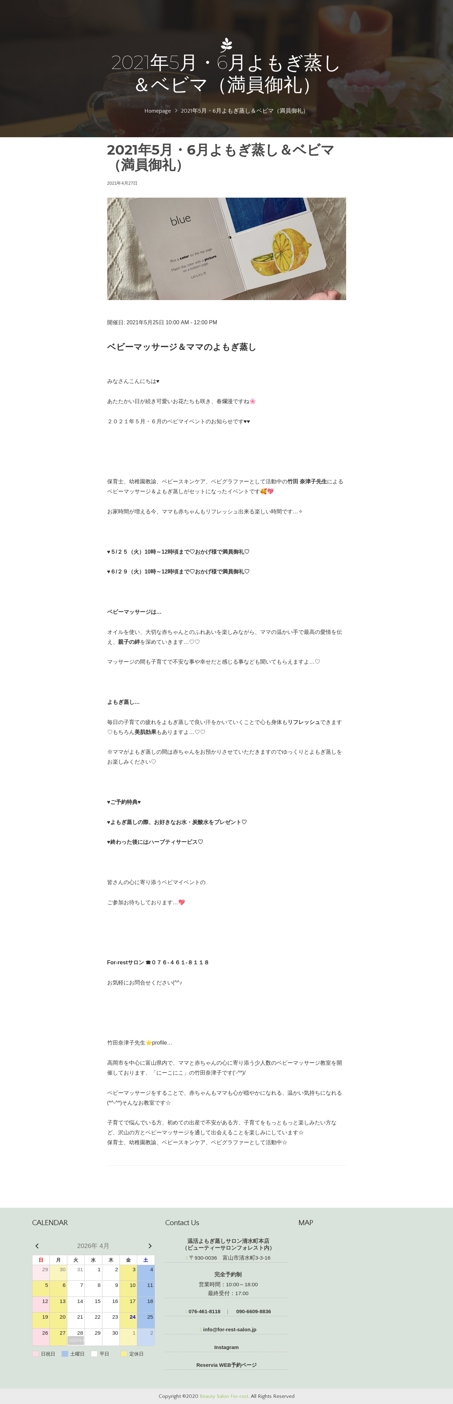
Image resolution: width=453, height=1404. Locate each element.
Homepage (157, 111)
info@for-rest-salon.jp (228, 1329)
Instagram (226, 1347)
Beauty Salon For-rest (224, 1396)
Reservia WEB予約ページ (226, 1365)
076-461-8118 (203, 1311)
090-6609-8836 (253, 1311)
